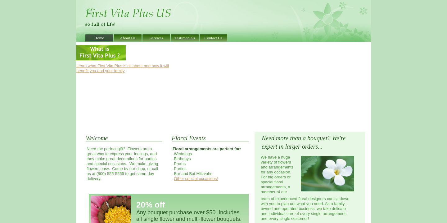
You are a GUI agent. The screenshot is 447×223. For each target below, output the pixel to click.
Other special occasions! (196, 178)
